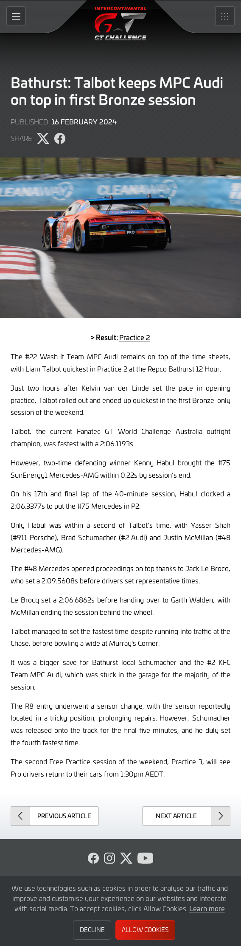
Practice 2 (134, 337)
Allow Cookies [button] (145, 930)
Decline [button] (92, 930)
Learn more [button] (207, 908)
